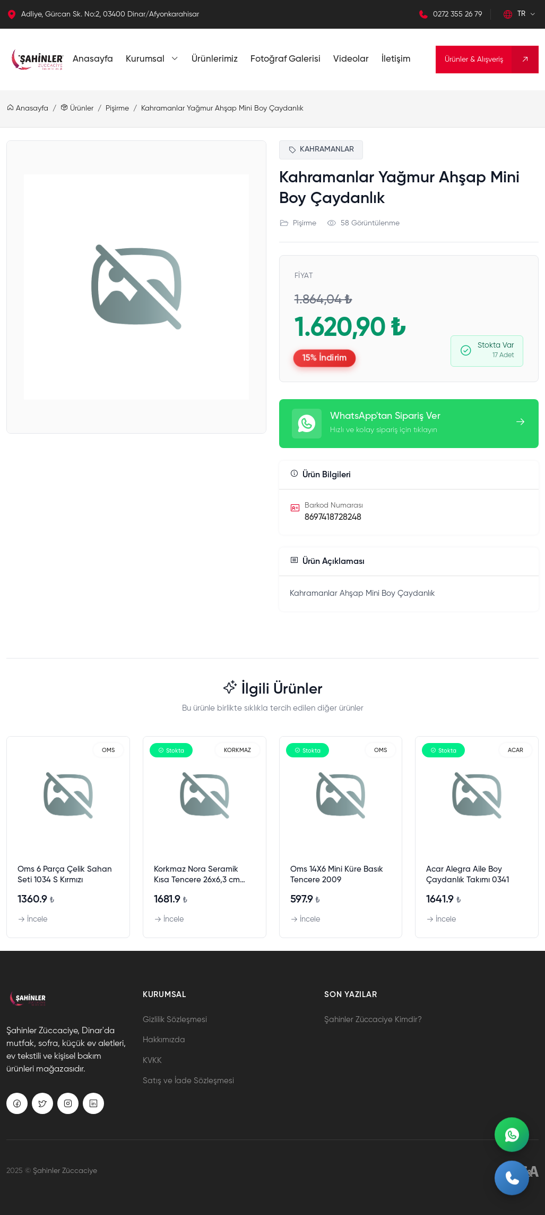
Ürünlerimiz (215, 59)
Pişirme (117, 108)
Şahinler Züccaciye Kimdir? (373, 1020)
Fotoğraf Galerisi (285, 59)
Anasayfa (93, 59)
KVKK (152, 1061)
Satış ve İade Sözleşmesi (188, 1081)
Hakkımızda (164, 1040)
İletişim (396, 59)
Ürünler (76, 108)
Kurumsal (152, 59)
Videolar (351, 59)
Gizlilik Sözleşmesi (175, 1020)
